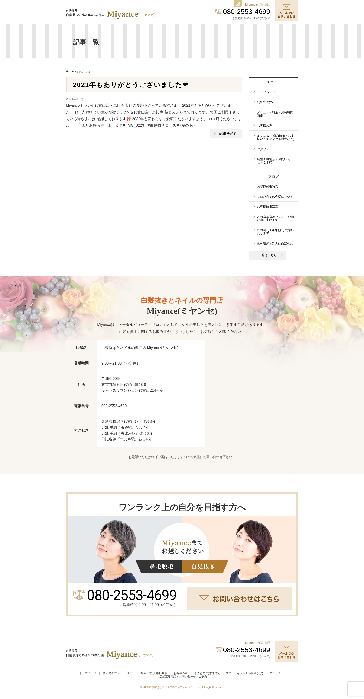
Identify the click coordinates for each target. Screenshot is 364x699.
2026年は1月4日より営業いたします (275, 231)
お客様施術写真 (267, 186)
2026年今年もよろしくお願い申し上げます (275, 218)
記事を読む (228, 133)
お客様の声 (264, 125)
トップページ (266, 92)
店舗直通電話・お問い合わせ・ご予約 (275, 160)
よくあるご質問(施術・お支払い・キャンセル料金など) (275, 137)
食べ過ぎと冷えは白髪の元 (275, 243)
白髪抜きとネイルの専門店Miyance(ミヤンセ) (175, 687)
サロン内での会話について (275, 196)
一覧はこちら (268, 255)
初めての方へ (266, 102)
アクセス (263, 149)
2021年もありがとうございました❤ (130, 84)
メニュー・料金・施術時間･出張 (276, 114)
